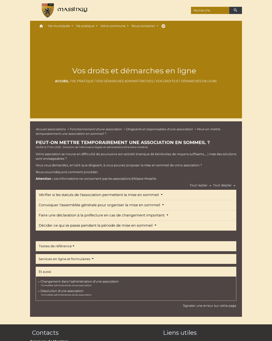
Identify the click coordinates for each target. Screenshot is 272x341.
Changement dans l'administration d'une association (79, 281)
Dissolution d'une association (61, 291)
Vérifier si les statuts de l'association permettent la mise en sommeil (99, 195)
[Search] (210, 10)
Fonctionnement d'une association (96, 129)
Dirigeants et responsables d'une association (160, 129)
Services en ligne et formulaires (65, 259)
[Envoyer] (235, 10)
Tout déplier (224, 185)
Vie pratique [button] (85, 26)
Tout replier (201, 185)
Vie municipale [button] (59, 26)
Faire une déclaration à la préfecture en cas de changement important (102, 215)
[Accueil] (62, 10)
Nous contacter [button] (143, 26)
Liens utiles (180, 332)
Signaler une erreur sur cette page (209, 306)
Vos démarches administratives (124, 81)
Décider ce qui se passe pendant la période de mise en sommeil (96, 225)
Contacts (45, 332)
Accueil (62, 81)
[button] (41, 27)
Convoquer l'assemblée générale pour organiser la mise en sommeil (100, 205)
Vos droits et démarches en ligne (186, 81)
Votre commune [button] (113, 26)
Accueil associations (51, 129)
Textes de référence (55, 246)
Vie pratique (82, 81)
